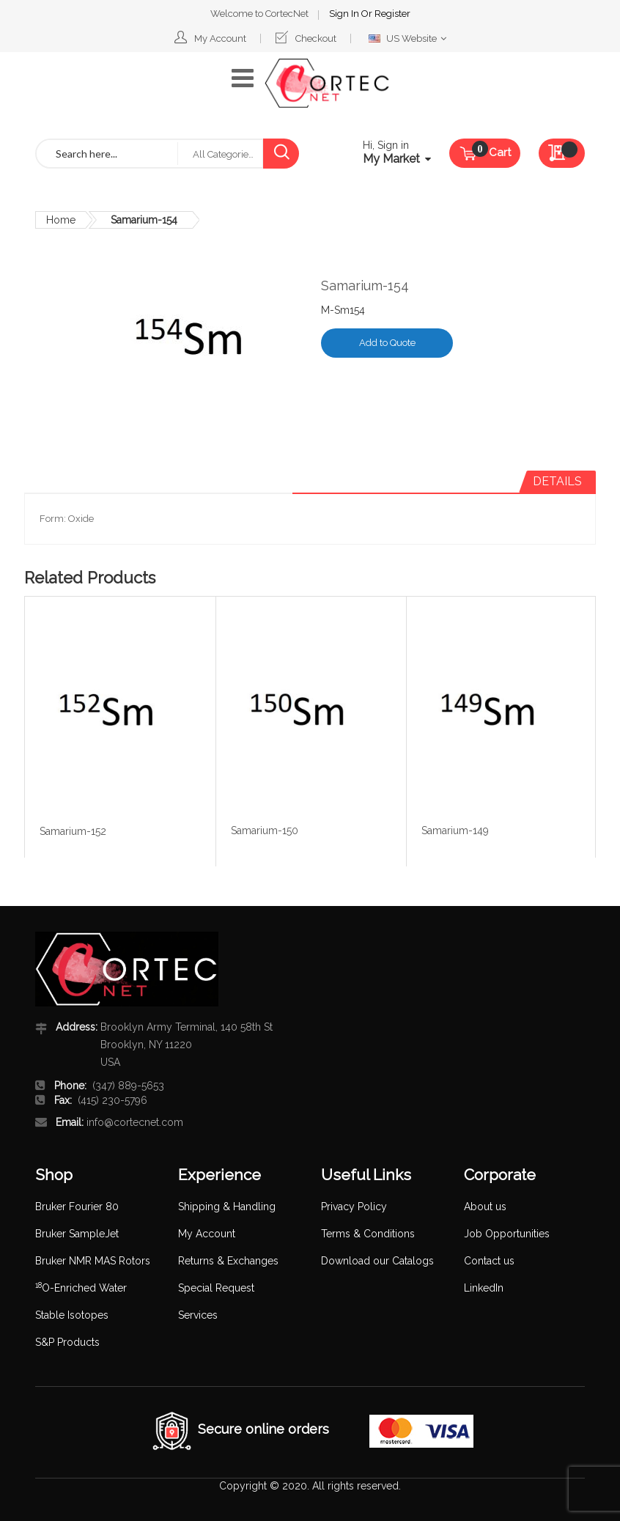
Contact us (489, 1261)
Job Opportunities (507, 1234)
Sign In (345, 13)
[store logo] (327, 83)
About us (485, 1206)
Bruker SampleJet (77, 1234)
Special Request (216, 1288)
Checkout (315, 38)
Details (557, 481)
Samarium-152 (73, 831)
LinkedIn (483, 1288)
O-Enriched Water (81, 1288)
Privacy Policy (354, 1206)
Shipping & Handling (227, 1206)
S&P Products (67, 1342)
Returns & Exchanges (228, 1261)
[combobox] (107, 153)
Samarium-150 (264, 830)
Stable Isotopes (71, 1315)
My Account (220, 38)
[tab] (557, 482)
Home (60, 220)
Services (198, 1315)
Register (392, 13)
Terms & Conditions (368, 1234)
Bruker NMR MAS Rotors (92, 1261)
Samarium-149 (455, 830)
